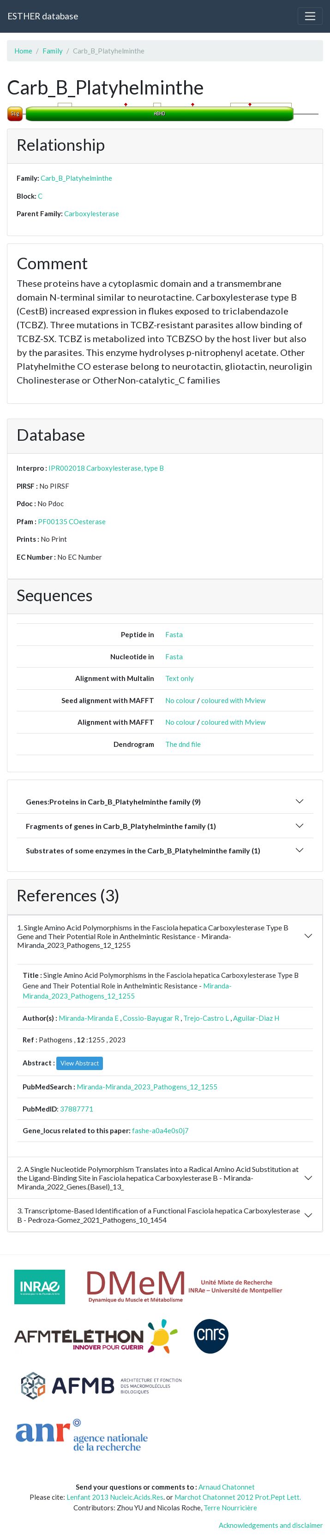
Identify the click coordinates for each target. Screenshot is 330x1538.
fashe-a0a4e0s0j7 (160, 1130)
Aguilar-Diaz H (256, 1018)
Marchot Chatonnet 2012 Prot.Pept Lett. (237, 1497)
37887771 (76, 1109)
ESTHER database (42, 16)
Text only (179, 678)
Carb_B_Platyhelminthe (76, 178)
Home (23, 51)
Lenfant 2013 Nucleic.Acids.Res (114, 1497)
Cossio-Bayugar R (151, 1018)
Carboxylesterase (91, 213)
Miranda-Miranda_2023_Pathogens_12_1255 (147, 1087)
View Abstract (79, 1063)
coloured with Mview (233, 700)
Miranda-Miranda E (89, 1018)
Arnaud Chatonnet (226, 1487)
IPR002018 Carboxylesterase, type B (106, 468)
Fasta (174, 634)
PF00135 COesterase (72, 521)
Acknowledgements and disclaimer (271, 1525)
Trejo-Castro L (206, 1018)
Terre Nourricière (230, 1507)
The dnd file (183, 744)
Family (52, 51)
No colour (180, 700)
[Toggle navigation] (310, 16)
